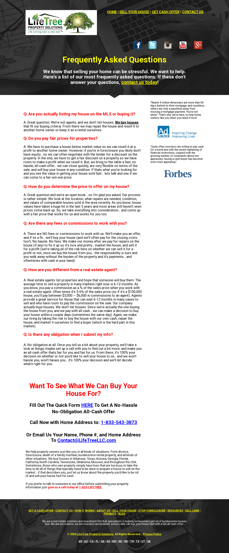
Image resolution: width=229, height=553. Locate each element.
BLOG (121, 513)
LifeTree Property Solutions (95, 534)
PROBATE (110, 513)
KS (108, 541)
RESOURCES (175, 510)
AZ (86, 541)
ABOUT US (103, 510)
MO (114, 541)
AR (80, 541)
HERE (87, 405)
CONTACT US (192, 12)
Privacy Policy (152, 534)
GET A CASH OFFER (40, 510)
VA (149, 541)
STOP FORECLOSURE (151, 510)
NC (120, 541)
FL (97, 541)
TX (137, 541)
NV (126, 541)
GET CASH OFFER (165, 12)
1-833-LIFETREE (90, 487)
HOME (112, 12)
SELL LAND (192, 510)
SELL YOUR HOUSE (134, 12)
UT (143, 541)
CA (92, 541)
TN (132, 541)
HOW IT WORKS (85, 510)
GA (103, 541)
